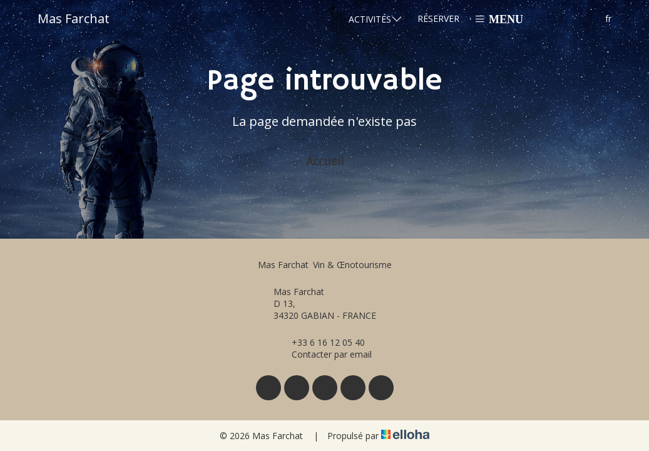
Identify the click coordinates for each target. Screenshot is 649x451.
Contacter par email (324, 354)
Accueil (325, 160)
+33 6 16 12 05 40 (321, 342)
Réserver (438, 18)
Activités (375, 19)
